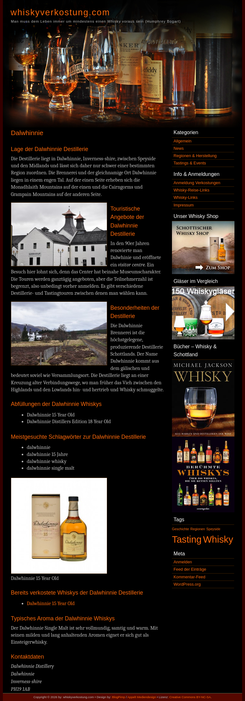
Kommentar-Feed (189, 577)
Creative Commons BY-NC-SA (190, 697)
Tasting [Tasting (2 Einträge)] (187, 539)
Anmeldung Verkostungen (197, 182)
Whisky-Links (185, 197)
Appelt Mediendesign (141, 697)
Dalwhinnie (27, 132)
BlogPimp (118, 697)
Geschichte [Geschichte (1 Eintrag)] (180, 529)
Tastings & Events (190, 163)
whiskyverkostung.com (60, 12)
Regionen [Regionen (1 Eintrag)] (197, 529)
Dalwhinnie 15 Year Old (51, 603)
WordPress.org (187, 584)
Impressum (184, 205)
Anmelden (183, 562)
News (179, 148)
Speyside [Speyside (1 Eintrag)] (213, 529)
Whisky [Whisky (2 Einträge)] (218, 539)
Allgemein (182, 141)
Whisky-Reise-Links (191, 190)
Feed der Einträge (190, 569)
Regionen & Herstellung (195, 155)
